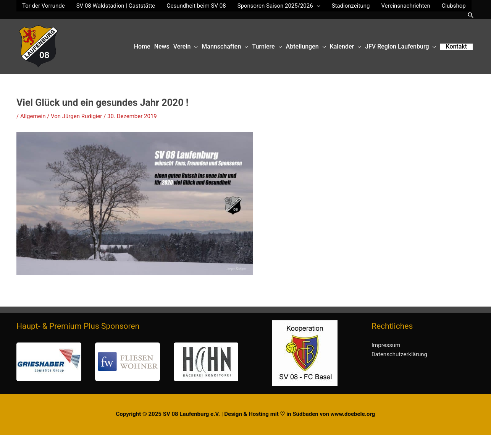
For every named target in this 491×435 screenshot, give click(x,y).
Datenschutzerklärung (399, 354)
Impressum (385, 345)
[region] (127, 362)
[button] (471, 15)
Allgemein (33, 116)
